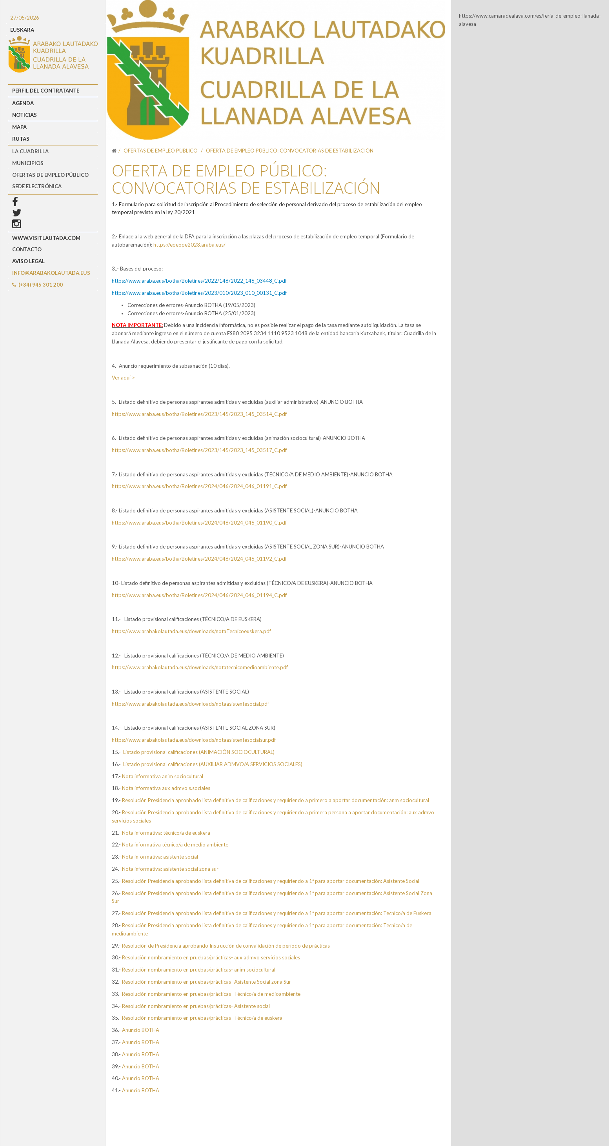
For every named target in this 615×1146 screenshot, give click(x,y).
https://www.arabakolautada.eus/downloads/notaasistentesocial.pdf (190, 704)
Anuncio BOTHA (140, 1030)
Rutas (20, 139)
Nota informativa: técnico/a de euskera (166, 833)
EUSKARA (22, 30)
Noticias (24, 115)
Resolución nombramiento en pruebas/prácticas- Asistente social (196, 1006)
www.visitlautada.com (46, 238)
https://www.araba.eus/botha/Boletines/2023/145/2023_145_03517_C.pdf (199, 450)
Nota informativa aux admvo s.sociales (166, 788)
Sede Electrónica (37, 186)
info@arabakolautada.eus (51, 273)
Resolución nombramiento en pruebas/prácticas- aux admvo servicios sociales (211, 957)
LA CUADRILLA (30, 151)
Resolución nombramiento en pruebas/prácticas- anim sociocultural (198, 969)
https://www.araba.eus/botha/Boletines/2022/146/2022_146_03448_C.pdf (199, 281)
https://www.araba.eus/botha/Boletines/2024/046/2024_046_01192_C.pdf (199, 559)
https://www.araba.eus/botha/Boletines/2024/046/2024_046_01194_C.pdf (199, 595)
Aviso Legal (28, 261)
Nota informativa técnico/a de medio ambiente (174, 844)
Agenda (23, 103)
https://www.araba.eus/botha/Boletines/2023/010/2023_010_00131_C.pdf (199, 293)
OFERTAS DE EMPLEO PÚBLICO (50, 175)
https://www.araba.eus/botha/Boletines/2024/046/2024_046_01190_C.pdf (199, 522)
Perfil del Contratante (45, 90)
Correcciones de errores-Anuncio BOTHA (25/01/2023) (191, 313)
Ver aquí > (123, 377)
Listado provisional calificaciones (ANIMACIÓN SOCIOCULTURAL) (199, 752)
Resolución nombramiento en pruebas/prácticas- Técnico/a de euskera (202, 1018)
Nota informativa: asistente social (160, 857)
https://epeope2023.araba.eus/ (189, 245)
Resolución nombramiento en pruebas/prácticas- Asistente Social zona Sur (206, 982)
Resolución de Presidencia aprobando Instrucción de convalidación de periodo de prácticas (226, 946)
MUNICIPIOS (28, 163)
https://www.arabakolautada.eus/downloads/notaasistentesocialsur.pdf (194, 740)
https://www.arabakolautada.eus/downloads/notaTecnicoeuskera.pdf (191, 631)
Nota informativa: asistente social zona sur (170, 869)
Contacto (27, 249)
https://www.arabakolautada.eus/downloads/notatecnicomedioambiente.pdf (200, 667)
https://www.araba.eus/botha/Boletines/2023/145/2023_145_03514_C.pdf (199, 414)
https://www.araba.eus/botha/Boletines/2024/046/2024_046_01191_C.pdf (199, 486)
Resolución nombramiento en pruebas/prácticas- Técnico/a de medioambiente (211, 994)
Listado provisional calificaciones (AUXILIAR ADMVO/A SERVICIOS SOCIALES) (212, 764)
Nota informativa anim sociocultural (163, 776)
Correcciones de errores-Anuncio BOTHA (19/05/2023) (191, 305)
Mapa (19, 127)
